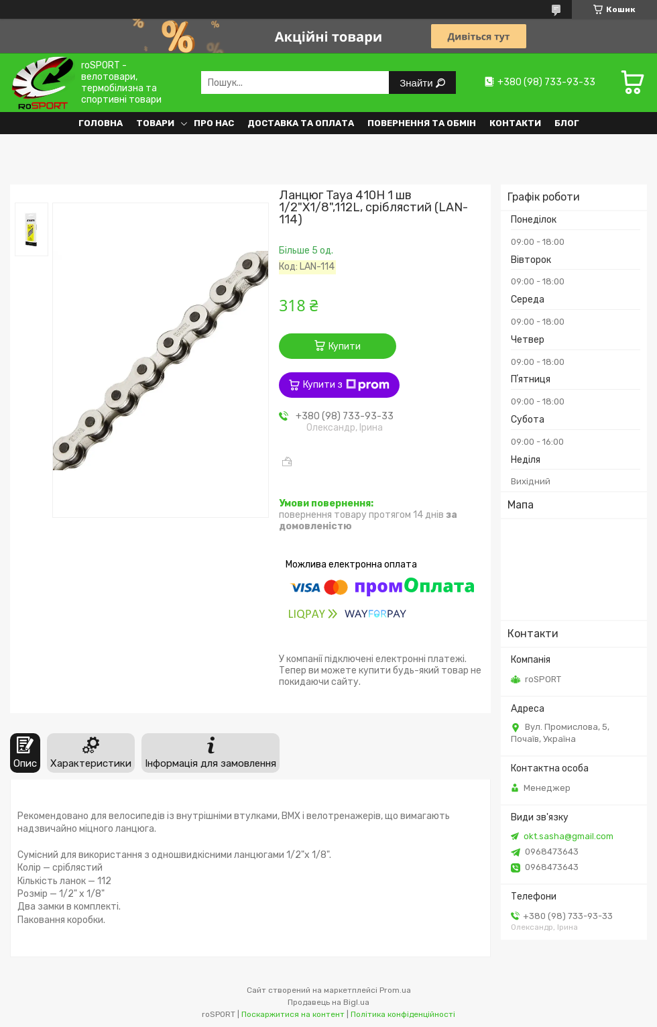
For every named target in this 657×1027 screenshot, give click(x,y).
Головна (100, 123)
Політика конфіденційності (403, 1014)
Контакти (515, 123)
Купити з (346, 385)
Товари (155, 123)
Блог (566, 123)
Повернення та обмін (421, 123)
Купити (344, 346)
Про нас (214, 123)
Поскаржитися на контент (293, 1014)
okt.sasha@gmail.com (568, 836)
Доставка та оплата (300, 123)
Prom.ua (395, 990)
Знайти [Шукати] (417, 83)
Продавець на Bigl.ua (328, 1002)
